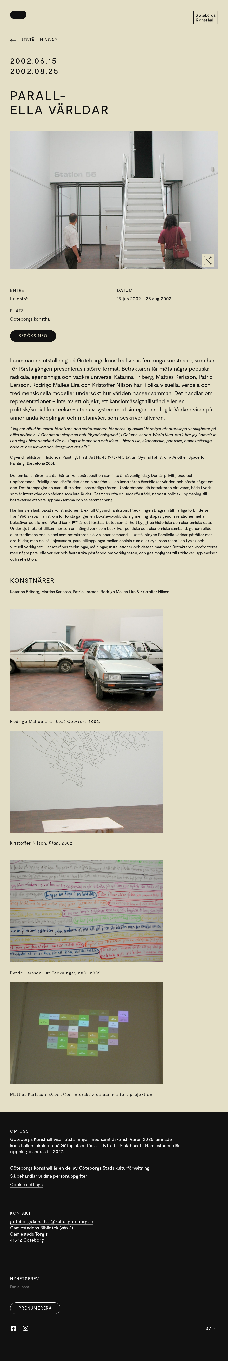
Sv (211, 1328)
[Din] (114, 1288)
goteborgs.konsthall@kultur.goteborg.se (51, 1221)
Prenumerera (35, 1307)
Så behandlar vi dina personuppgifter (48, 1176)
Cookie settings (26, 1184)
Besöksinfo (33, 335)
